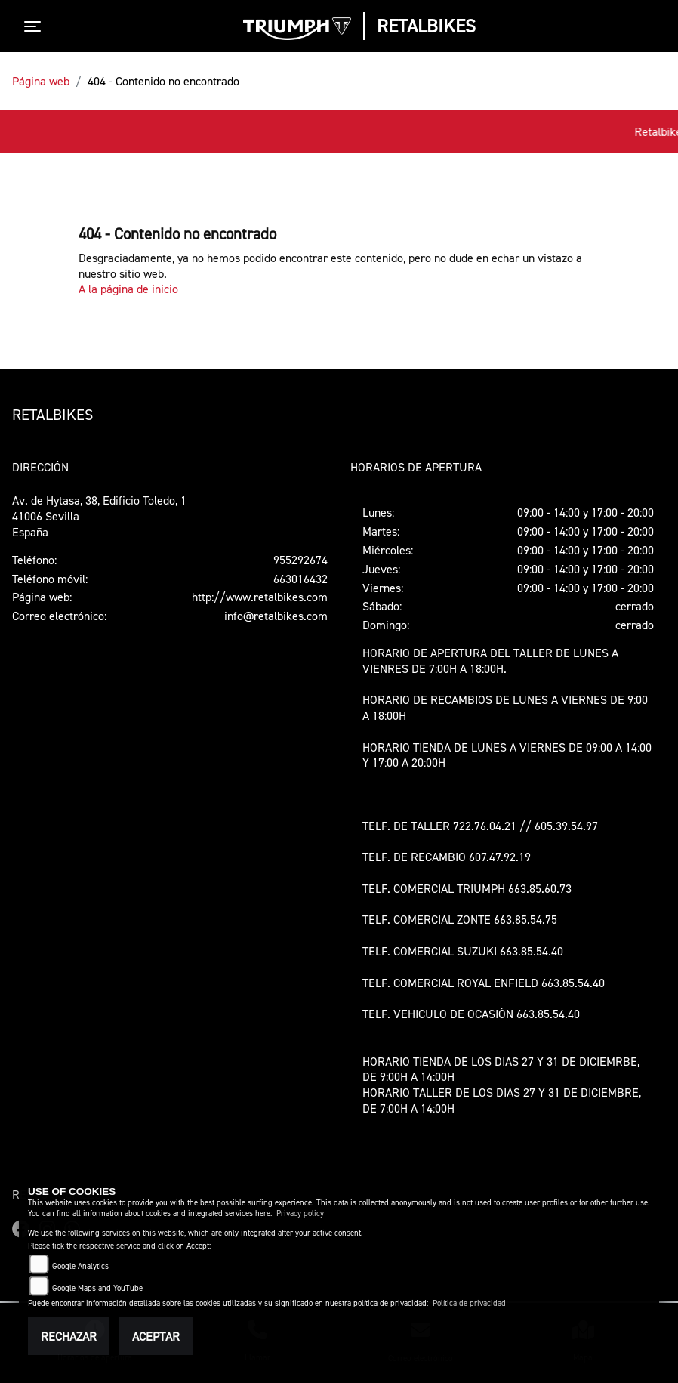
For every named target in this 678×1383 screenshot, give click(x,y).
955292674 (300, 559)
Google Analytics (80, 1266)
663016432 (300, 578)
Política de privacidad (469, 1303)
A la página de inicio (128, 288)
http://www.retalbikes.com (260, 596)
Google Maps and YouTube (97, 1288)
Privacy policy (300, 1213)
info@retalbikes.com (276, 615)
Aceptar (156, 1336)
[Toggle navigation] (35, 26)
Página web (40, 80)
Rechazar (69, 1336)
